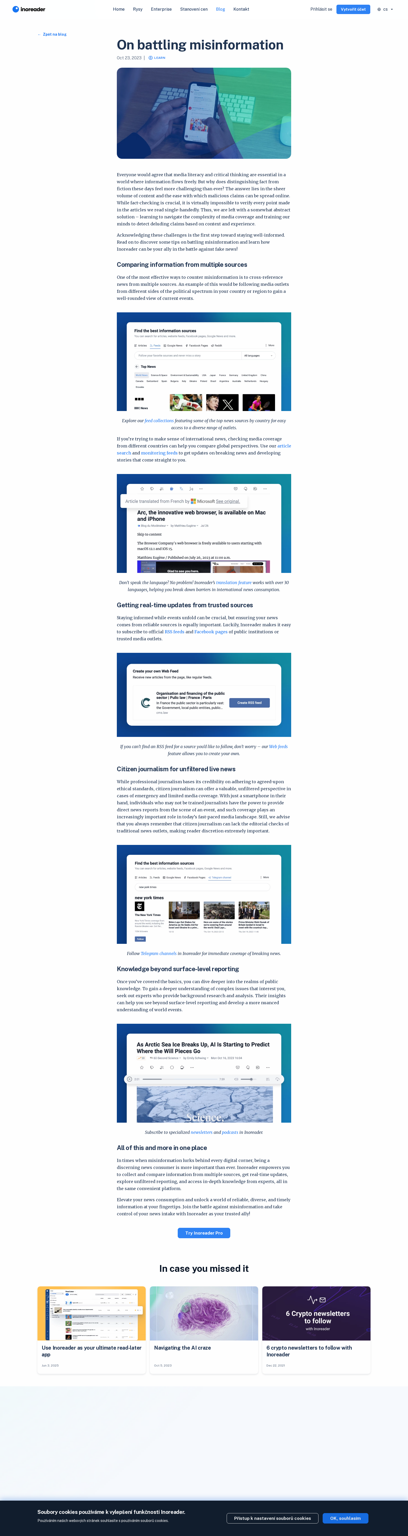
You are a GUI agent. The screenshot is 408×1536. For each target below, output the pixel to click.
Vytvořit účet (353, 9)
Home (119, 9)
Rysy (138, 9)
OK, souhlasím (345, 1518)
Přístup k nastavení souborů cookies (272, 1518)
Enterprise (161, 9)
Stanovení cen (194, 9)
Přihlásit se (321, 9)
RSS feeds (174, 631)
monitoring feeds (159, 453)
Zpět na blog (54, 34)
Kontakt (241, 9)
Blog (220, 9)
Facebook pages (211, 631)
